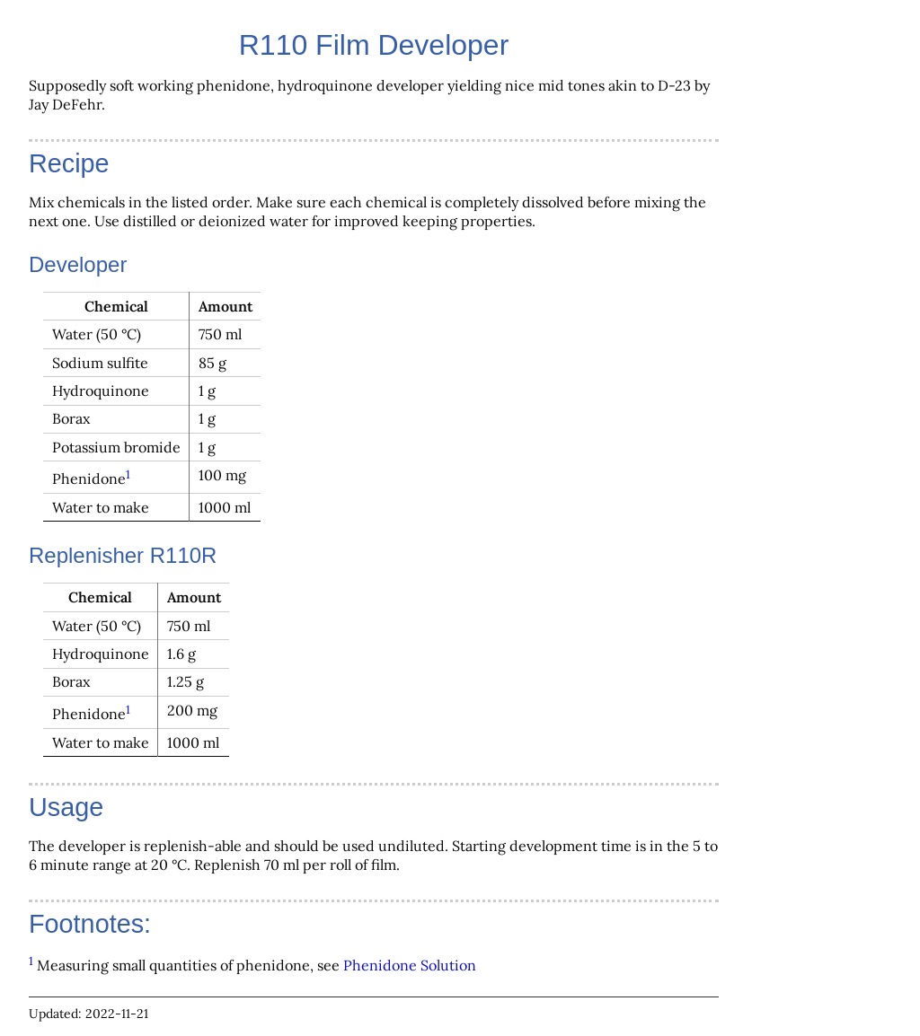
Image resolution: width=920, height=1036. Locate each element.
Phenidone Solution (409, 965)
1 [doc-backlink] (128, 474)
